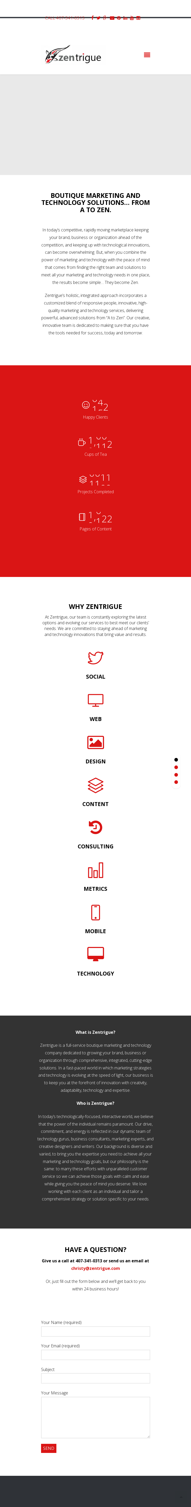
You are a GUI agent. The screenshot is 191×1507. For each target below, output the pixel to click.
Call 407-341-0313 (65, 18)
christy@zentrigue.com (95, 1268)
